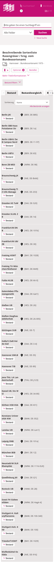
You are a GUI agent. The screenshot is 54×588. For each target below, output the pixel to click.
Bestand (11, 92)
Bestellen (33, 70)
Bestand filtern (13, 82)
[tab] (11, 93)
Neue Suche (40, 38)
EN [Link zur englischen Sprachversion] (46, 10)
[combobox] (17, 32)
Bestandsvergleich (32, 92)
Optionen (19, 70)
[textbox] (27, 25)
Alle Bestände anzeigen (39, 106)
